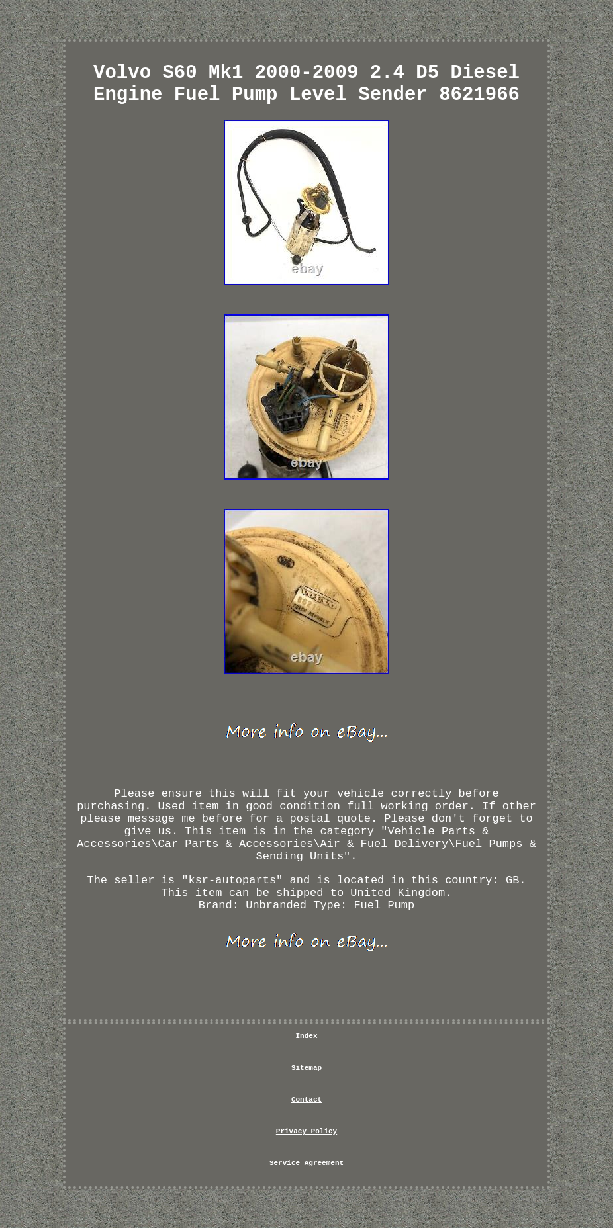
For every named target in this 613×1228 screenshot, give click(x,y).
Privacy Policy (306, 1131)
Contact (306, 1100)
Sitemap (306, 1068)
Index (306, 1036)
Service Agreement (306, 1163)
